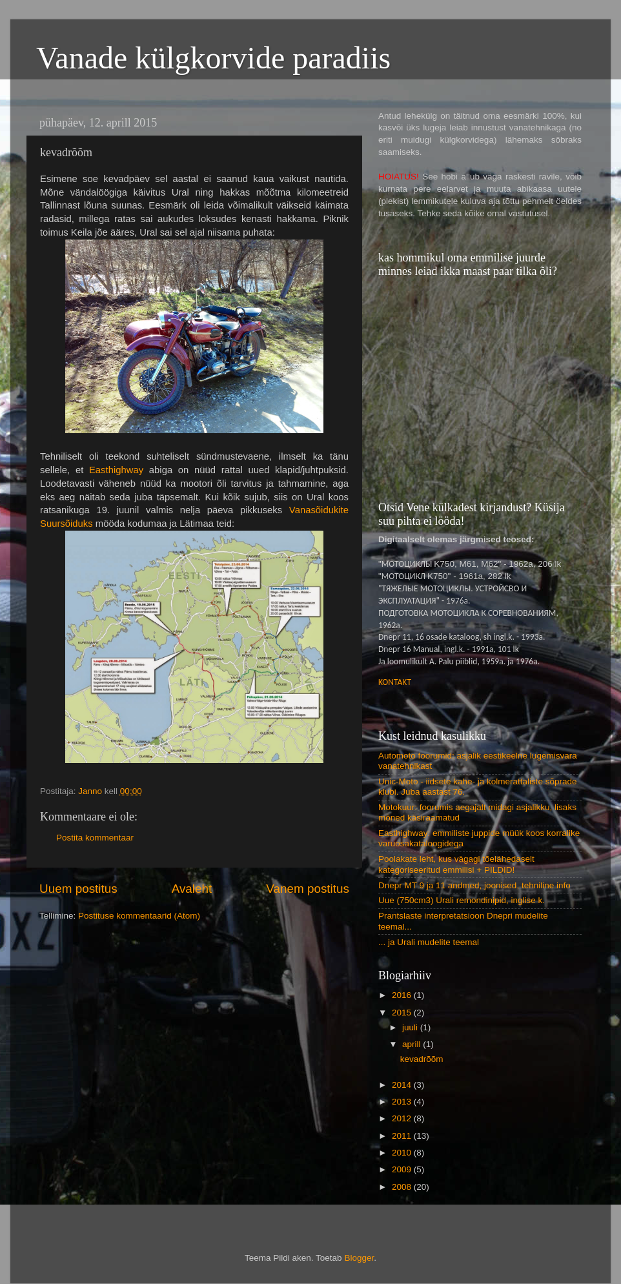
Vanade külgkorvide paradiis (213, 58)
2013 (403, 1101)
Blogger (359, 1258)
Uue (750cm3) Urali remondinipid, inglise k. (461, 900)
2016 (403, 995)
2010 (403, 1152)
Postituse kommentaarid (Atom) (139, 916)
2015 (403, 1012)
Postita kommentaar (95, 837)
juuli (411, 1027)
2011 (403, 1136)
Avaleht (192, 888)
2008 (403, 1187)
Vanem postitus (307, 888)
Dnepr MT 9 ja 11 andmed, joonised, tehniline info (474, 885)
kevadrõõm (421, 1059)
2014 (403, 1085)
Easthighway (116, 470)
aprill (412, 1044)
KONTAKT (394, 682)
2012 (403, 1118)
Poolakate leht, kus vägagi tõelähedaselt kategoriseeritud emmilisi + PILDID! (456, 864)
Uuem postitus (78, 888)
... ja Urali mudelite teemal (428, 942)
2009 (403, 1169)
